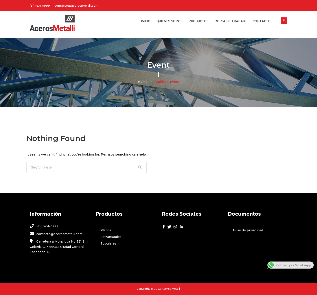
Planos (105, 230)
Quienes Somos (169, 21)
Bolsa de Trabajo (231, 21)
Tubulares (108, 243)
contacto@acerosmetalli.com (76, 5)
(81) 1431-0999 (40, 5)
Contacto (262, 21)
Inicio (145, 21)
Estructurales (111, 237)
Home (142, 82)
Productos (198, 21)
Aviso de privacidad (247, 230)
